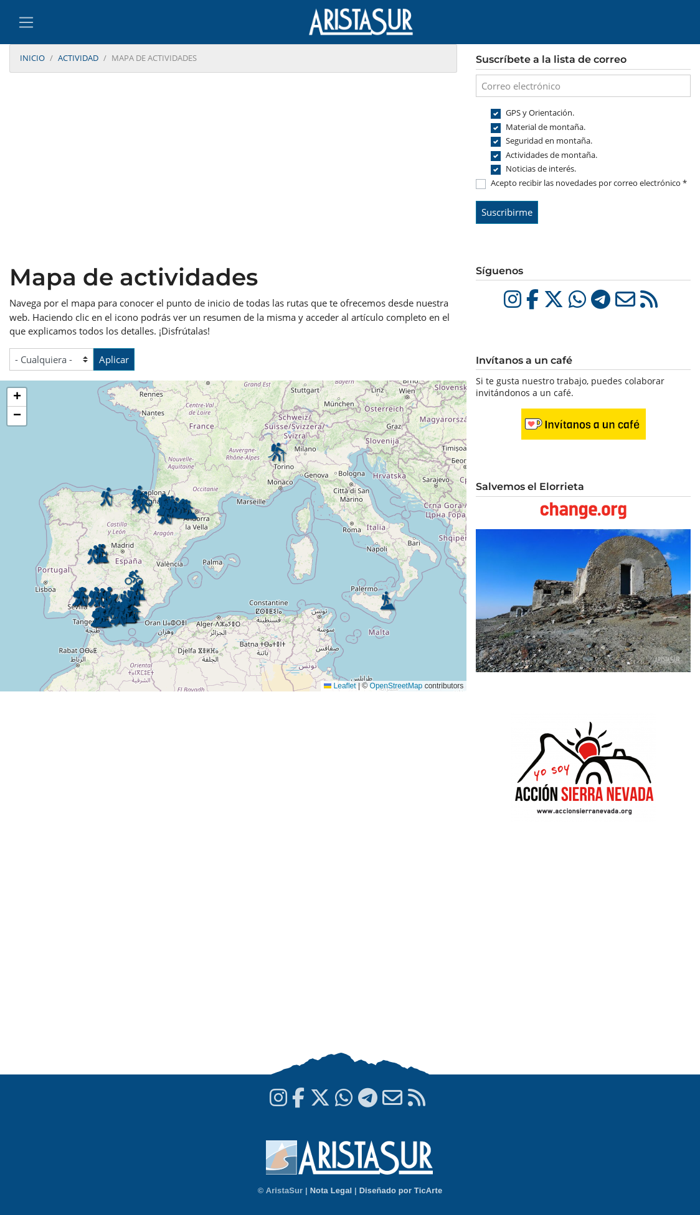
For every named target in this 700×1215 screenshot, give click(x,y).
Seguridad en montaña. (549, 140)
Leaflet (340, 685)
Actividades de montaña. (551, 154)
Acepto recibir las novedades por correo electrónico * (589, 182)
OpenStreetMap (396, 685)
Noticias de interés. (541, 168)
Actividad (78, 57)
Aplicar (114, 359)
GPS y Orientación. (540, 112)
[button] (120, 617)
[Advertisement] (233, 170)
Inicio (32, 57)
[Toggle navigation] (26, 22)
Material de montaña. (545, 126)
